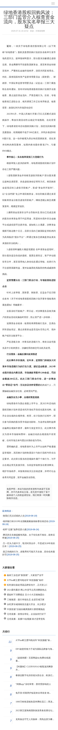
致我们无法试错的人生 (14, 516)
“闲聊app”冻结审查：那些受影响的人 (33, 684)
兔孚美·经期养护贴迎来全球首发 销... (33, 693)
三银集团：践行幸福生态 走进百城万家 (25, 599)
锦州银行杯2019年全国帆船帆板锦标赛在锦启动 (26, 521)
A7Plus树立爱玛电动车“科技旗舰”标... (34, 640)
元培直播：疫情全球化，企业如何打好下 (26, 614)
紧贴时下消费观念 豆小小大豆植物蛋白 (25, 595)
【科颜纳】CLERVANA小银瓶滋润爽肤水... (34, 668)
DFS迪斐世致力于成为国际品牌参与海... (35, 649)
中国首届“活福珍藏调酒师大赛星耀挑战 (26, 609)
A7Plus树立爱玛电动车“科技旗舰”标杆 (25, 580)
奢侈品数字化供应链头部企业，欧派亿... (35, 675)
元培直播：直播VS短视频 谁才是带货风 (26, 619)
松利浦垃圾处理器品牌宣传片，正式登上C (27, 585)
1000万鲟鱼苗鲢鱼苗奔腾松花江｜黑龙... (35, 702)
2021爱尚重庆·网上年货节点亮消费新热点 (27, 590)
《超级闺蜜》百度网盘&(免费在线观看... (33, 659)
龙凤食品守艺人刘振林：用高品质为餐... (35, 719)
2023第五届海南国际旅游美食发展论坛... (35, 710)
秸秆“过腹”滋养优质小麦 (14, 529)
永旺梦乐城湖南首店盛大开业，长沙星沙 (26, 604)
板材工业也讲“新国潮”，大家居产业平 (25, 575)
